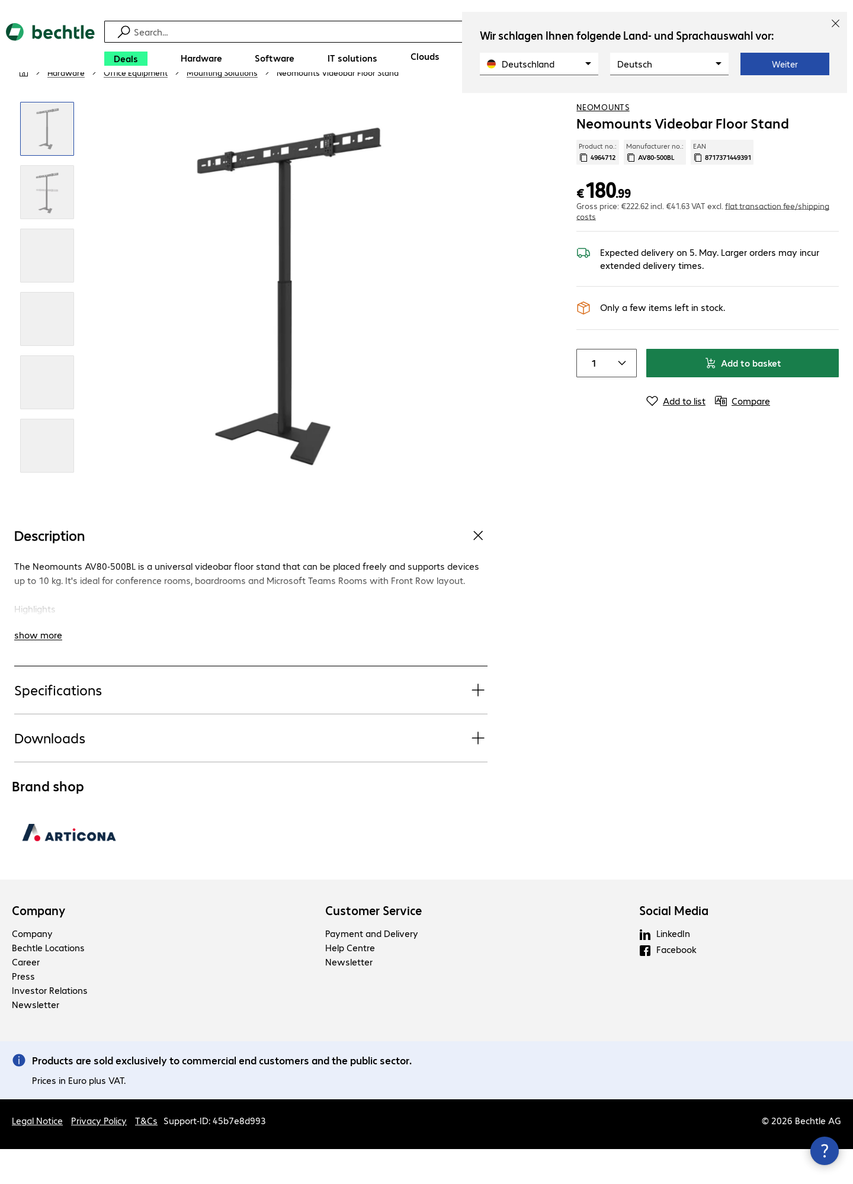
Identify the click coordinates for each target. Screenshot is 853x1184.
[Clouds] (425, 56)
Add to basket (742, 397)
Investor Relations (50, 1025)
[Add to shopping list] (805, 106)
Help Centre (350, 982)
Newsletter (35, 1039)
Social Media (673, 945)
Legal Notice (37, 1155)
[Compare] (829, 106)
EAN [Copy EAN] (722, 187)
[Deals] (125, 59)
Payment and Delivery (371, 968)
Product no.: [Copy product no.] (598, 187)
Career (26, 996)
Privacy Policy (99, 1155)
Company (39, 945)
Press (23, 1011)
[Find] (434, 31)
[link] (337, 107)
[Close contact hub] (824, 1151)
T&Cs (146, 1155)
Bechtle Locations (48, 982)
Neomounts (602, 141)
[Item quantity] (591, 397)
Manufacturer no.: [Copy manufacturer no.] (655, 187)
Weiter (785, 64)
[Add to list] (676, 435)
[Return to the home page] (50, 47)
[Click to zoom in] (47, 164)
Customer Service (373, 945)
